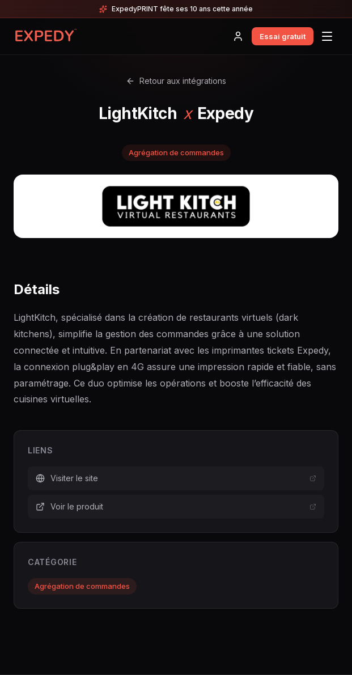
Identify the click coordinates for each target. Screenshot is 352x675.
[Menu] (327, 36)
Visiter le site (176, 478)
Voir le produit (176, 506)
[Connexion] (238, 36)
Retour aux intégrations (176, 81)
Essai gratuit (283, 36)
